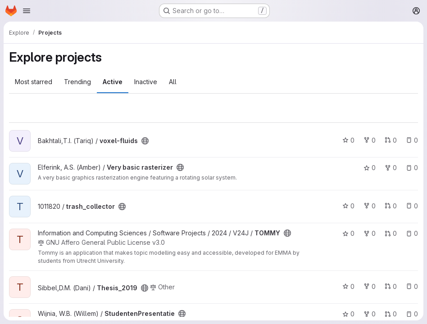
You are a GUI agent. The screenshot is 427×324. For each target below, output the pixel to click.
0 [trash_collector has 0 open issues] (412, 206)
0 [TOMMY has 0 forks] (369, 233)
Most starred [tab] (33, 82)
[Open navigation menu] (26, 11)
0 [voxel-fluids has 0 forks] (369, 140)
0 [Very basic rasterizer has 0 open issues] (412, 167)
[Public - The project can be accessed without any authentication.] (145, 140)
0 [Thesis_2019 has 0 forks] (369, 286)
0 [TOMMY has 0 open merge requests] (391, 233)
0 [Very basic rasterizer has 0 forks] (391, 167)
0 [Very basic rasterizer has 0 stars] (369, 167)
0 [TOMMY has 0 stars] (348, 233)
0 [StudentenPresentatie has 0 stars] (348, 314)
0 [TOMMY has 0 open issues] (412, 233)
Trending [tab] (77, 82)
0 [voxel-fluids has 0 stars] (348, 140)
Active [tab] (113, 82)
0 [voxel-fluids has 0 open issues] (412, 140)
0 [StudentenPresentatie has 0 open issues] (412, 314)
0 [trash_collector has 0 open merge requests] (391, 206)
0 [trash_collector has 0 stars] (348, 206)
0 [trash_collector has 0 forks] (369, 206)
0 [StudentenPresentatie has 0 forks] (369, 314)
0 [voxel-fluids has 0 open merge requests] (391, 140)
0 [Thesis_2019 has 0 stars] (348, 286)
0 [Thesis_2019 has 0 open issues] (412, 286)
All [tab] (173, 82)
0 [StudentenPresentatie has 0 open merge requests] (391, 314)
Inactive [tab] (145, 82)
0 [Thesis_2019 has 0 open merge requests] (391, 286)
